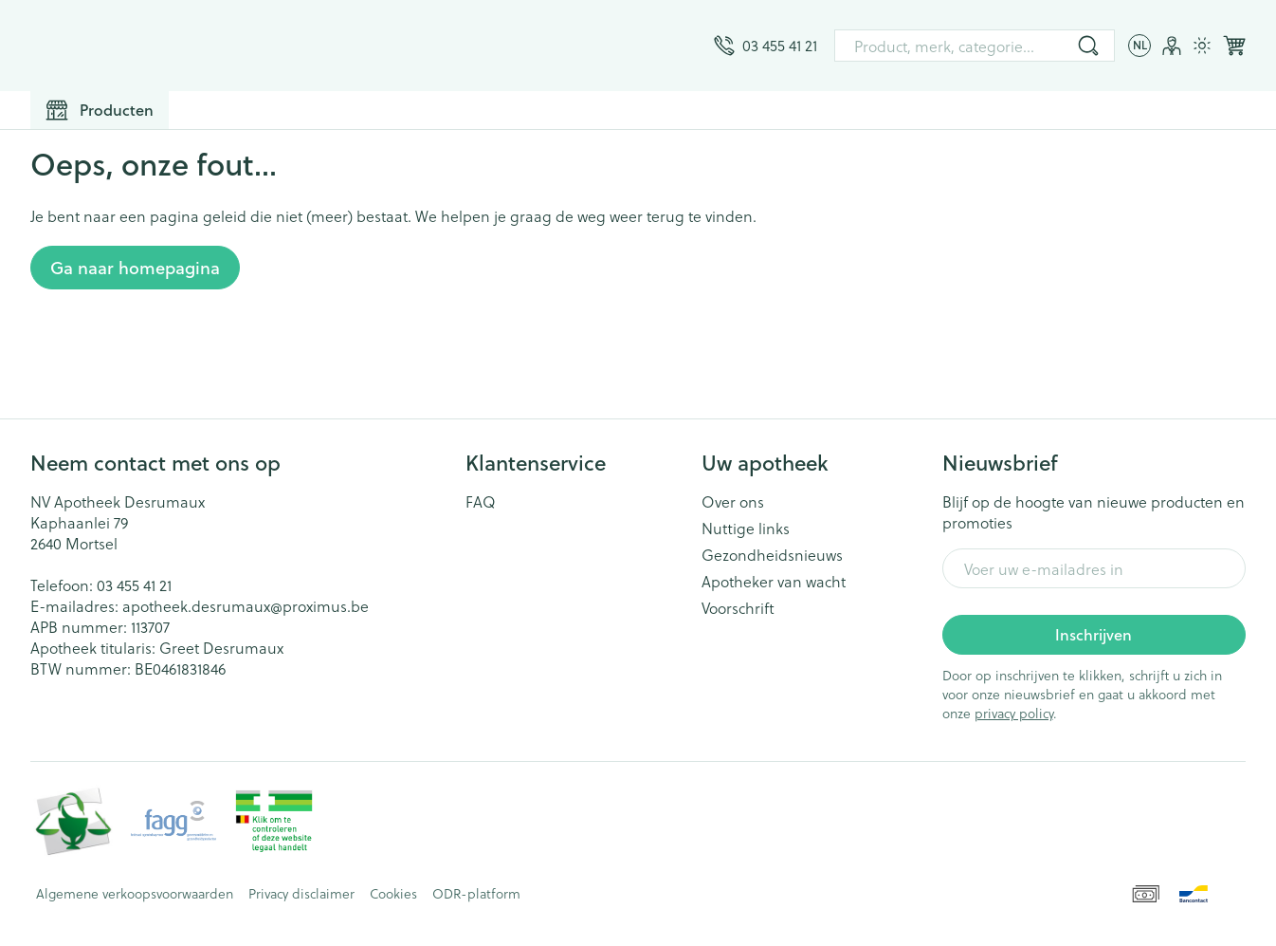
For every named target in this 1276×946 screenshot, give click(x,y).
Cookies (393, 893)
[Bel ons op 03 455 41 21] (765, 45)
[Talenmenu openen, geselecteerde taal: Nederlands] (1139, 45)
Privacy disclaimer (301, 893)
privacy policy (1014, 713)
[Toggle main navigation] (99, 110)
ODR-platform (476, 893)
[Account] (1171, 45)
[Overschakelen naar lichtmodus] (1202, 45)
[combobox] (974, 45)
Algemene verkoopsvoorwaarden (134, 893)
